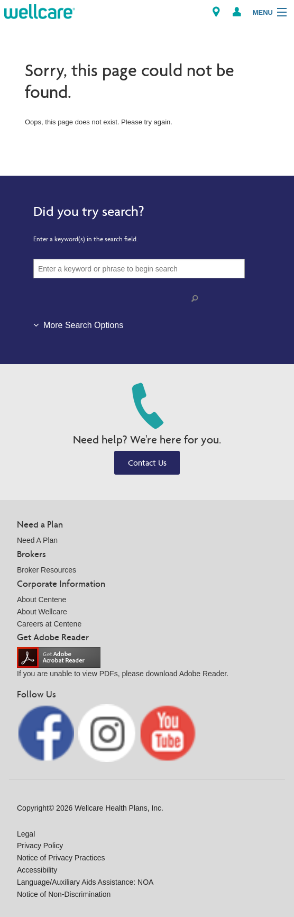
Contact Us (147, 463)
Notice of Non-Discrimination (64, 894)
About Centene (41, 599)
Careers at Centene (49, 624)
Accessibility (37, 870)
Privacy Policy (40, 845)
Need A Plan (37, 540)
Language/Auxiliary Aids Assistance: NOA (85, 882)
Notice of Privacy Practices (61, 858)
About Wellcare (42, 611)
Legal (26, 834)
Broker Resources (46, 570)
